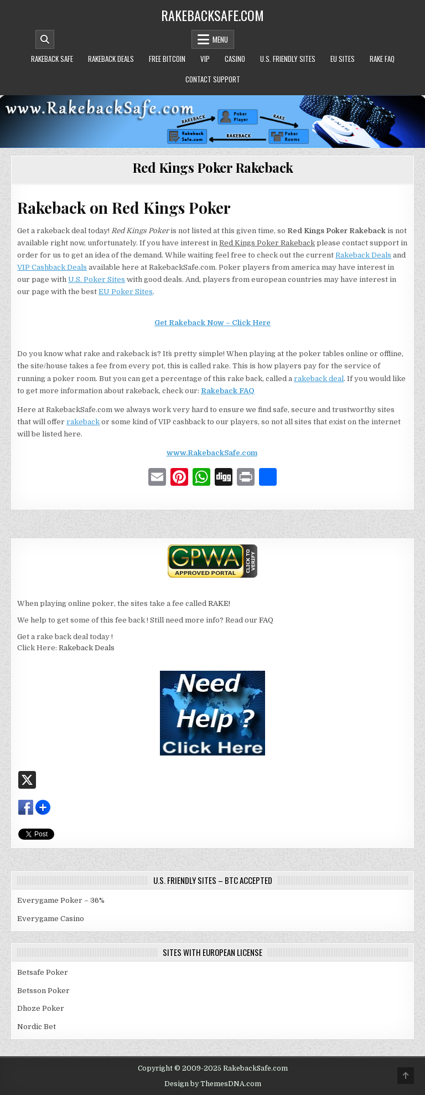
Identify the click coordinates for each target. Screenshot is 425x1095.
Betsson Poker (43, 990)
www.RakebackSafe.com (212, 453)
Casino (235, 58)
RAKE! (219, 603)
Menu (220, 39)
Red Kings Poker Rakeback (212, 167)
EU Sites (342, 58)
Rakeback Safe (52, 58)
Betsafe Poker (42, 972)
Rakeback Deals (111, 58)
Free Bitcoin (167, 58)
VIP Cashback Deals (52, 267)
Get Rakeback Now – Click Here (212, 322)
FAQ (266, 620)
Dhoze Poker (40, 1008)
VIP (205, 58)
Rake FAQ (382, 58)
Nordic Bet (36, 1026)
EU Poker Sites (126, 291)
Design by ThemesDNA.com (212, 1084)
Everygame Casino (50, 918)
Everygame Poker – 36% (61, 900)
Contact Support (212, 79)
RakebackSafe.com (212, 15)
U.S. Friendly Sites (287, 58)
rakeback (83, 422)
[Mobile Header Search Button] (44, 39)
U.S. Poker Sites (96, 279)
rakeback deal (319, 378)
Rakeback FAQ (228, 391)
